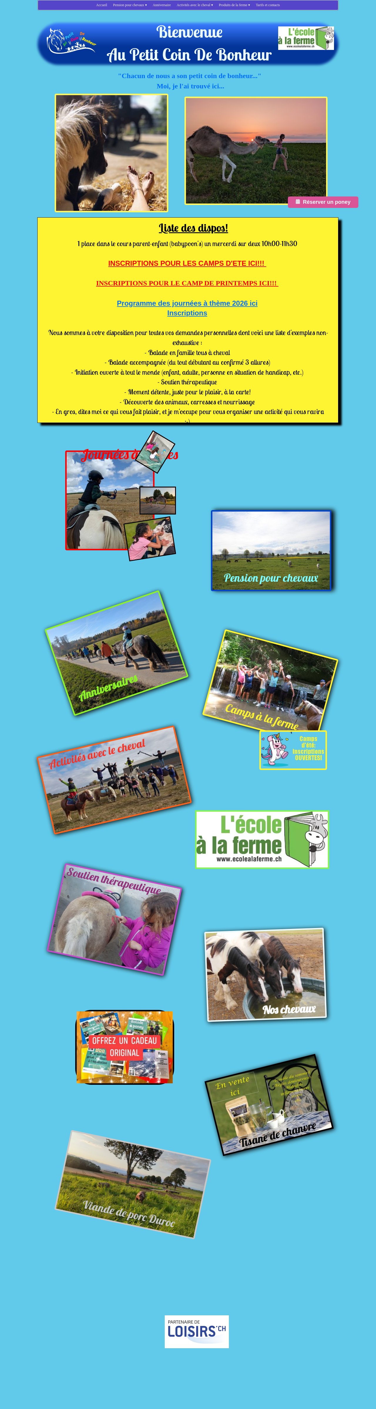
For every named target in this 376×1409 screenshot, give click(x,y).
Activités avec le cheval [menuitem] (195, 5)
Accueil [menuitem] (101, 5)
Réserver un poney (323, 202)
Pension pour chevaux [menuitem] (130, 5)
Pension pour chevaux (271, 578)
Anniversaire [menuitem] (162, 5)
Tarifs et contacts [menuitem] (268, 5)
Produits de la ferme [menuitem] (234, 5)
